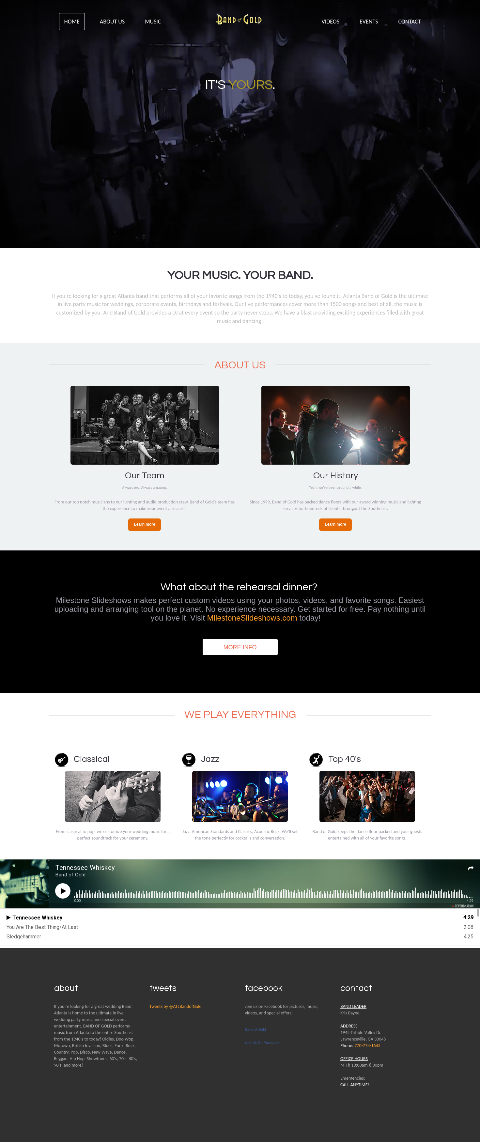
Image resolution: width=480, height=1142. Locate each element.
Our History (335, 475)
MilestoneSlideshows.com (252, 617)
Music (153, 21)
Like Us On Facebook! (263, 1042)
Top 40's (344, 759)
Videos (331, 21)
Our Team (144, 475)
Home (72, 21)
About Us (112, 21)
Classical (92, 759)
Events (369, 21)
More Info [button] (240, 647)
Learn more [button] (144, 524)
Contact (409, 21)
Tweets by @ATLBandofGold (175, 1006)
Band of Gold (255, 1029)
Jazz (210, 759)
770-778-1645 (367, 1045)
